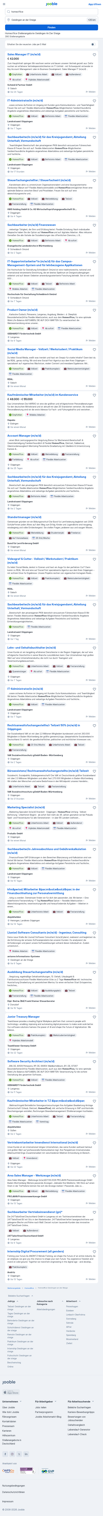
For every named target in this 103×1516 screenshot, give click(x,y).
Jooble (21, 1509)
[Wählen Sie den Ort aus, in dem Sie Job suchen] (51, 19)
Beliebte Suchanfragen (21, 1295)
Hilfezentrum (8, 1435)
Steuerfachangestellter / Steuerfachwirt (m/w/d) (39, 180)
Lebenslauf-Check (77, 1434)
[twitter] (19, 1454)
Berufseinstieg (14, 1362)
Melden (91, 92)
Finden (51, 27)
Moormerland (72, 1339)
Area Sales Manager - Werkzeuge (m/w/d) (34, 1175)
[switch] (93, 44)
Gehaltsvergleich (76, 1424)
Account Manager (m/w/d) (24, 435)
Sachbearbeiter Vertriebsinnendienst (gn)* (34, 1212)
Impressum (7, 1501)
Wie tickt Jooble (10, 1412)
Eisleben (70, 1310)
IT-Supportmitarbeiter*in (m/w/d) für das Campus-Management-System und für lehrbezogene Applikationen (44, 263)
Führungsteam (9, 1416)
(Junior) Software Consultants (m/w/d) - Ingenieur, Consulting (46, 932)
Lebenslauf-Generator (79, 1429)
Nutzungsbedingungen (13, 1485)
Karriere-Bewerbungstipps (81, 1412)
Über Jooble (8, 1407)
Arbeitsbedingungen (46, 1309)
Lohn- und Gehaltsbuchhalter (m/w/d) (31, 647)
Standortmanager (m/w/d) (24, 517)
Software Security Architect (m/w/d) (30, 1061)
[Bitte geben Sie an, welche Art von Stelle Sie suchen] (51, 11)
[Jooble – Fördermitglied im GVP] (48, 1471)
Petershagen (72, 1306)
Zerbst (69, 1343)
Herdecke (70, 1331)
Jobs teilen (40, 1407)
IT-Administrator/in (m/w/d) (25, 100)
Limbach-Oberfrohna (75, 1314)
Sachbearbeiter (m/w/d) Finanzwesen (31, 224)
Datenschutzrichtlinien (13, 1492)
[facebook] (5, 1454)
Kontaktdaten (9, 1421)
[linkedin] (26, 1454)
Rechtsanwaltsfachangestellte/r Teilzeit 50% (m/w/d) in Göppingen (43, 727)
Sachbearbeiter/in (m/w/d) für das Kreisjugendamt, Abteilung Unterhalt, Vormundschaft (46, 138)
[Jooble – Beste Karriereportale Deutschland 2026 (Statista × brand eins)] (28, 1471)
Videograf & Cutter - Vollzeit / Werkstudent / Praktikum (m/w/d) (42, 560)
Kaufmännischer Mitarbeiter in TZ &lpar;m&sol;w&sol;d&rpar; (46, 1100)
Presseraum (8, 1426)
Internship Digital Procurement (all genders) (35, 1251)
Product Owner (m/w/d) (22, 309)
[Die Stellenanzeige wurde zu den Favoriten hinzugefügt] (94, 55)
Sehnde (69, 1323)
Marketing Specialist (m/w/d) (26, 807)
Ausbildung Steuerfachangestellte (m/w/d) (35, 972)
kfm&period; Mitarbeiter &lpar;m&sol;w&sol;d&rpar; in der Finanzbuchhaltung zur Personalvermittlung (43, 891)
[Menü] (4, 4)
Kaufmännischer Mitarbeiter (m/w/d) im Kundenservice (42, 394)
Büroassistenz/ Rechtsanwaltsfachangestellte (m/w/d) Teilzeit (48, 770)
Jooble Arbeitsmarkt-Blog (48, 1416)
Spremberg (71, 1335)
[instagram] (12, 1454)
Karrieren (6, 1430)
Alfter (68, 1327)
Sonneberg (71, 1318)
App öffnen (94, 4)
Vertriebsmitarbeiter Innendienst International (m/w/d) (42, 1142)
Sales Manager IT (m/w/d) (24, 54)
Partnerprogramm (44, 1412)
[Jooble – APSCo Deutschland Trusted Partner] (8, 1471)
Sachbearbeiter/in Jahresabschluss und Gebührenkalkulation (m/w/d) (46, 851)
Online (10, 1366)
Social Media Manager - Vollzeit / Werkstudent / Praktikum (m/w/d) (45, 351)
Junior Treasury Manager (23, 1016)
